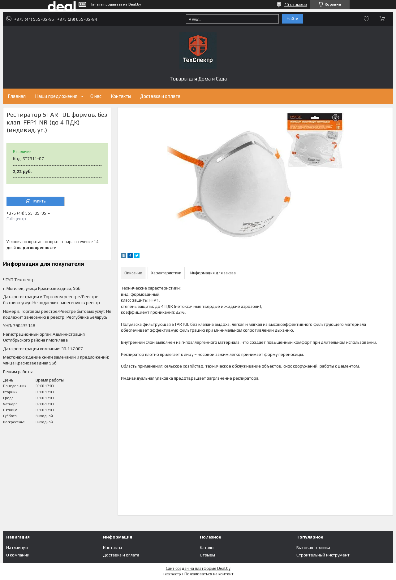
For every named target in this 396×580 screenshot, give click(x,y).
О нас (95, 96)
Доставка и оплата (160, 96)
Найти (292, 18)
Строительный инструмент (323, 554)
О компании (17, 554)
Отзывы (207, 554)
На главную (17, 547)
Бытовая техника (313, 547)
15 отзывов (295, 4)
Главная (17, 96)
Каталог (207, 547)
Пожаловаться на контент (209, 574)
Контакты (121, 96)
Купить (39, 201)
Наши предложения (56, 96)
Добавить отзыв (366, 19)
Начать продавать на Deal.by (115, 4)
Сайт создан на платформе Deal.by (198, 568)
